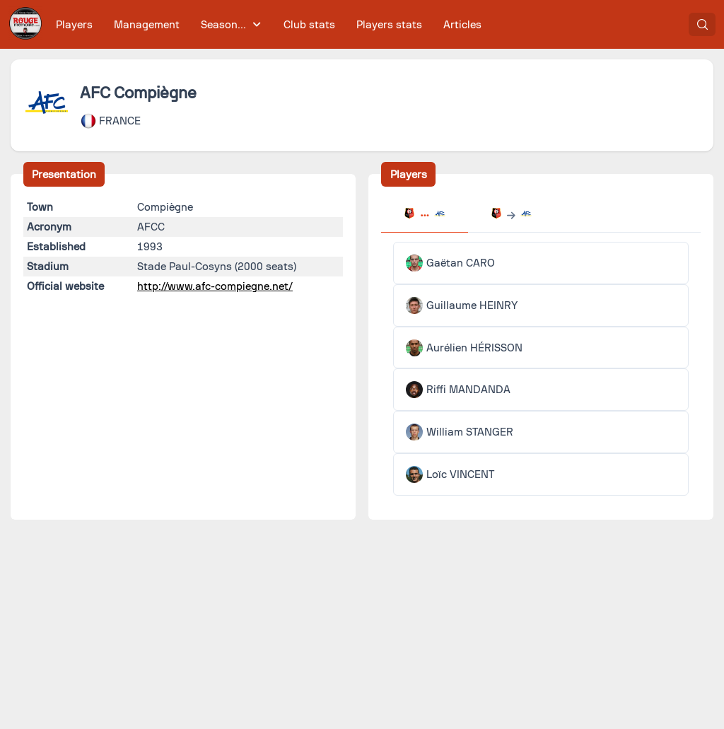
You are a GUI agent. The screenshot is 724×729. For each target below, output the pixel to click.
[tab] (424, 215)
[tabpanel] (541, 369)
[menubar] (268, 24)
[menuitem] (74, 24)
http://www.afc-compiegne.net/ (215, 286)
